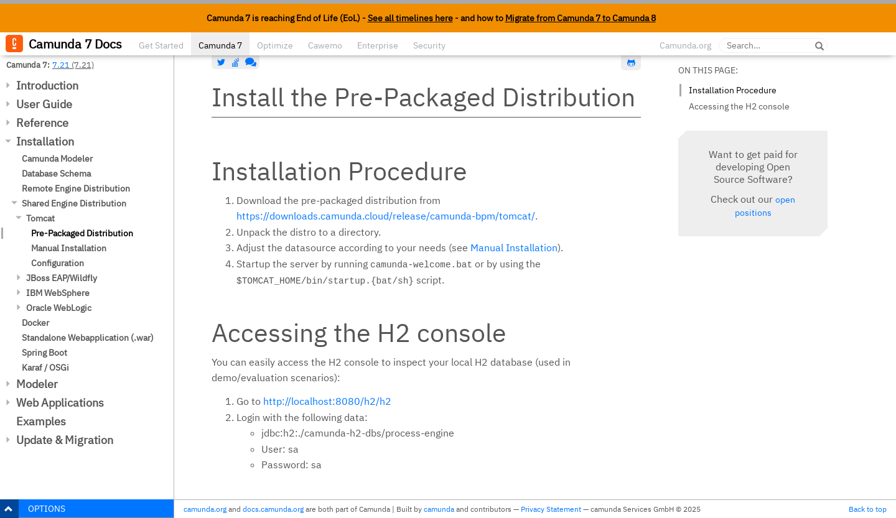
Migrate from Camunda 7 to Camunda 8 (580, 18)
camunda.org (205, 509)
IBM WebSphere (58, 292)
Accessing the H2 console (739, 106)
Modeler (37, 384)
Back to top (868, 509)
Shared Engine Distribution (74, 203)
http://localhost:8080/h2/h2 (327, 401)
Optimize (275, 45)
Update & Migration (64, 440)
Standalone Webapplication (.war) (88, 337)
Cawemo (325, 45)
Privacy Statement (551, 509)
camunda (439, 509)
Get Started (161, 45)
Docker (35, 322)
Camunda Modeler (57, 158)
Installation (45, 141)
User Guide (44, 104)
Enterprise (377, 45)
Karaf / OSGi (45, 367)
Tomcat (40, 218)
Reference (42, 123)
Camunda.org (685, 45)
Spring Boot (44, 352)
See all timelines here (410, 18)
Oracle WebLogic (58, 307)
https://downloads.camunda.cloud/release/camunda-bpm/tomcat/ (385, 216)
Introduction (47, 85)
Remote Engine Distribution (76, 188)
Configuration (57, 263)
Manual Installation (68, 248)
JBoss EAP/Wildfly (61, 278)
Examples (41, 421)
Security (429, 45)
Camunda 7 (220, 45)
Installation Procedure (733, 90)
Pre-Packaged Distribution (82, 233)
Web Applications (60, 402)
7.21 (61, 64)
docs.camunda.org (273, 509)
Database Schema (56, 173)
